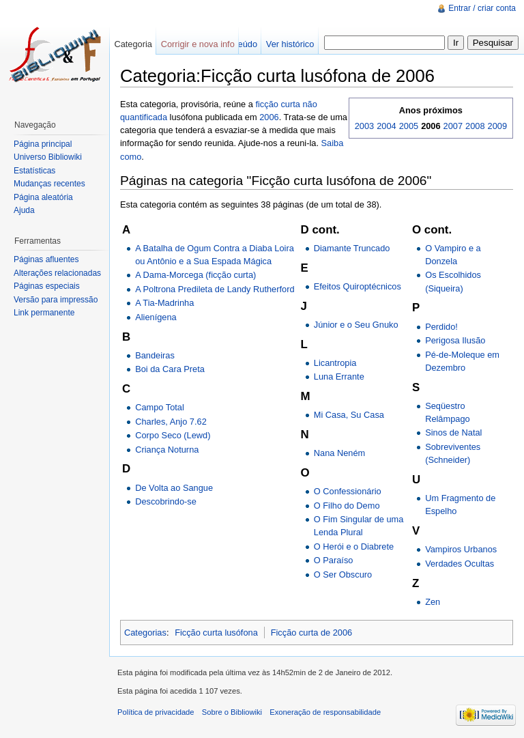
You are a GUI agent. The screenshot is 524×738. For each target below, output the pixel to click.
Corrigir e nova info (198, 44)
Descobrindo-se (165, 501)
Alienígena (155, 317)
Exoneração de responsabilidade (325, 712)
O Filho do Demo (347, 505)
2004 (386, 126)
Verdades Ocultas (459, 563)
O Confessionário (347, 491)
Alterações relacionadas (57, 273)
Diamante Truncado (352, 248)
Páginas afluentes (46, 259)
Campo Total (159, 407)
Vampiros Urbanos (461, 549)
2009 (497, 126)
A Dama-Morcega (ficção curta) (195, 275)
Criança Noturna (167, 449)
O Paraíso (333, 560)
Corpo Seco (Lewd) (172, 435)
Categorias (145, 632)
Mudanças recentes (49, 183)
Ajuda (24, 210)
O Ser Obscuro (343, 574)
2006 (268, 117)
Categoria (133, 44)
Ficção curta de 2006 (312, 632)
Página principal (43, 144)
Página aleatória (43, 197)
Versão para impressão (56, 299)
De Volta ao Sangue (174, 488)
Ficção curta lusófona (216, 632)
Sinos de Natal (453, 432)
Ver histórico (290, 44)
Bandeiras (155, 355)
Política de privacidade (155, 712)
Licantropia (335, 363)
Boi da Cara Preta (170, 369)
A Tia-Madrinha (164, 303)
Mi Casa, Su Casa (349, 415)
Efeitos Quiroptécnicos (357, 286)
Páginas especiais (47, 286)
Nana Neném (339, 453)
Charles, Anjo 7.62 (171, 421)
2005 (408, 126)
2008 (474, 126)
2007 (453, 126)
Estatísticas (34, 170)
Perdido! (441, 327)
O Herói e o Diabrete (354, 546)
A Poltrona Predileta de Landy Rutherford (214, 289)
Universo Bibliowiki (48, 157)
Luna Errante (339, 376)
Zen (432, 602)
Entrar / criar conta (482, 8)
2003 (364, 126)
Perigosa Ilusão (455, 340)
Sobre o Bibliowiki (232, 712)
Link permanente (44, 312)
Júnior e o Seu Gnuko (356, 325)
